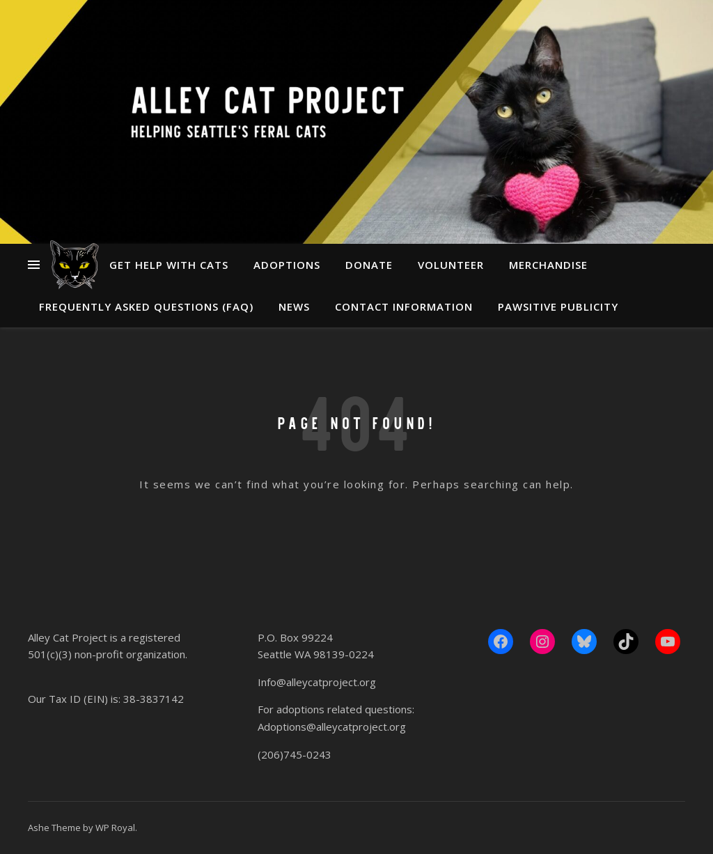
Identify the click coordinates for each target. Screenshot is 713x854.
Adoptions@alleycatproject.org (332, 726)
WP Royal (115, 827)
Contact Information (404, 306)
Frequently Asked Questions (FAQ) (146, 306)
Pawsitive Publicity (558, 306)
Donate (369, 265)
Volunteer (451, 265)
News (294, 306)
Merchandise (548, 265)
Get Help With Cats (168, 265)
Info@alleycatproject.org (317, 682)
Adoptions (286, 265)
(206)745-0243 (294, 754)
